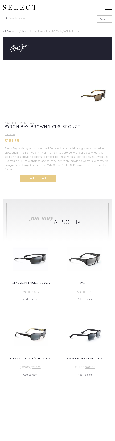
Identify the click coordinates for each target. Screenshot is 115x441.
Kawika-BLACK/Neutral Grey (85, 358)
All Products (10, 31)
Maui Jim (27, 31)
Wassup (85, 283)
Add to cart (38, 178)
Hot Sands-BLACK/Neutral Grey (30, 283)
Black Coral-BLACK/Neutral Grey (30, 358)
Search (104, 19)
